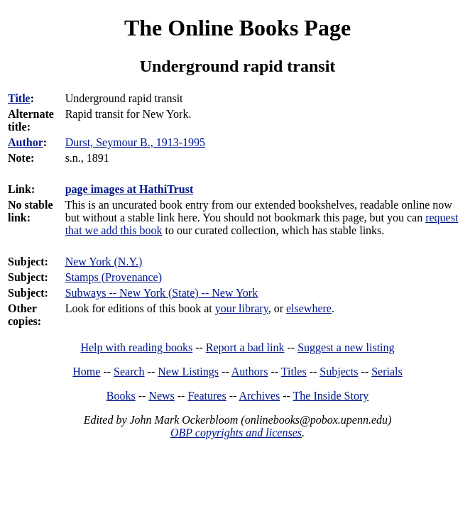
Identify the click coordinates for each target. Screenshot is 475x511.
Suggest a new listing (345, 347)
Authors (249, 372)
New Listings (188, 372)
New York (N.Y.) (104, 262)
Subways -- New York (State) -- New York (161, 293)
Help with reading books (136, 347)
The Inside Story (331, 396)
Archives (259, 396)
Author (25, 142)
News (161, 396)
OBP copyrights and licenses (236, 433)
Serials (387, 372)
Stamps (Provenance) (113, 277)
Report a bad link (245, 347)
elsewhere (309, 308)
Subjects (339, 372)
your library (241, 308)
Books (121, 396)
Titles (294, 372)
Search (129, 372)
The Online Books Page (237, 27)
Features (206, 396)
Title (19, 98)
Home (86, 372)
